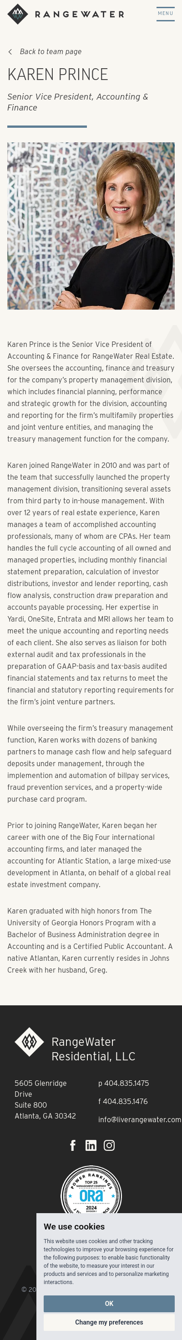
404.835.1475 (126, 1083)
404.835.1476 (125, 1101)
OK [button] (109, 1303)
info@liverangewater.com (140, 1119)
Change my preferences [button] (109, 1322)
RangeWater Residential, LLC (93, 1048)
